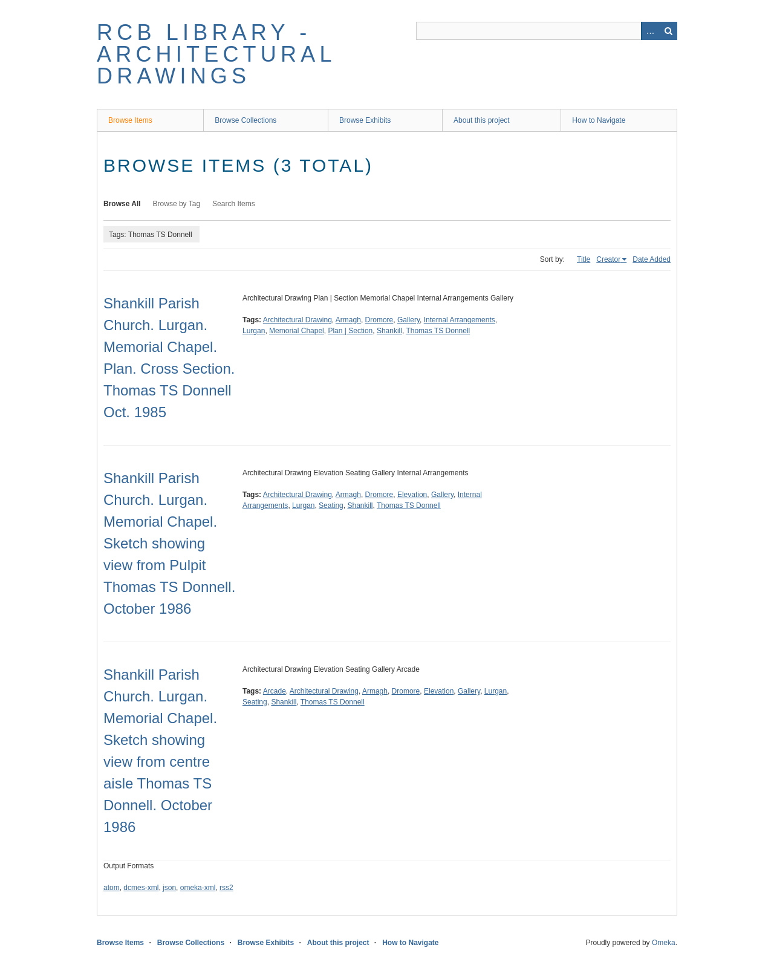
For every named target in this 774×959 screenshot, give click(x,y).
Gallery (408, 320)
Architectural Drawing (297, 320)
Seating (331, 505)
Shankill (389, 331)
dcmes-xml (140, 887)
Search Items (233, 204)
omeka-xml (198, 887)
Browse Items (130, 120)
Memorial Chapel (296, 331)
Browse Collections (245, 120)
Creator (608, 259)
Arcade (274, 691)
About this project (482, 120)
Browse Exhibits (365, 120)
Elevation (412, 494)
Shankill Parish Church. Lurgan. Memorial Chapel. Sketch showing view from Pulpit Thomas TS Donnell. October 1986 (169, 543)
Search (668, 31)
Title (583, 259)
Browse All (122, 204)
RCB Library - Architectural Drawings (216, 54)
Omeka (663, 942)
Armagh (348, 320)
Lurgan (253, 331)
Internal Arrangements (459, 320)
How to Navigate (598, 120)
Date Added (652, 259)
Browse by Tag (177, 204)
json (169, 887)
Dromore (379, 320)
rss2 (226, 887)
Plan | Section (350, 331)
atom (111, 887)
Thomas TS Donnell (438, 331)
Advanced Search (650, 31)
